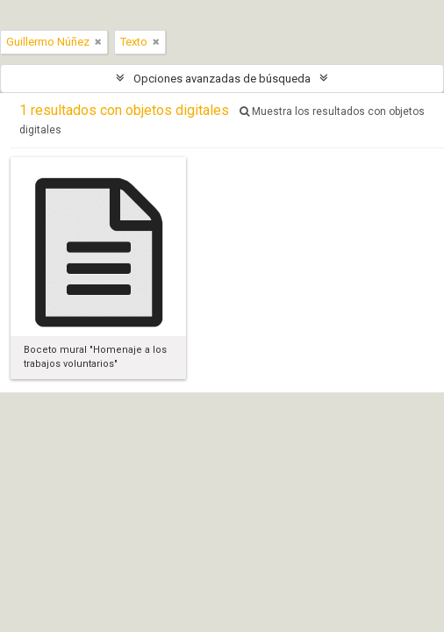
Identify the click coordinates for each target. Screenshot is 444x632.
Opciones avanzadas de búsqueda (222, 78)
